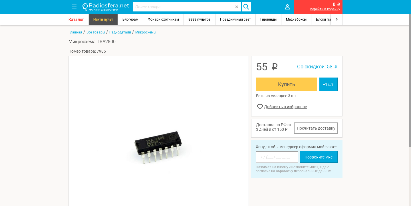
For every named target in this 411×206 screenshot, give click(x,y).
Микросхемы (145, 32)
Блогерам (130, 19)
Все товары (95, 32)
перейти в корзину (325, 9)
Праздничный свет (235, 19)
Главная (75, 32)
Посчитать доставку (316, 128)
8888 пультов (199, 19)
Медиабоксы (296, 19)
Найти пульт (103, 19)
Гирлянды (268, 19)
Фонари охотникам (163, 19)
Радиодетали (120, 32)
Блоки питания (328, 19)
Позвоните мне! (319, 157)
